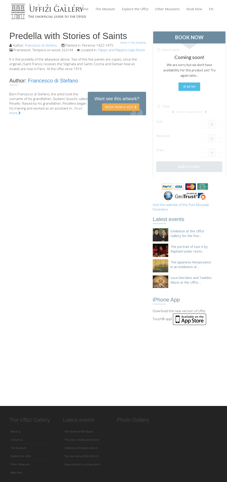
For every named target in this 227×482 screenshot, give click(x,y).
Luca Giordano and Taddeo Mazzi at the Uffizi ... (190, 279)
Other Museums (167, 9)
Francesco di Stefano (41, 45)
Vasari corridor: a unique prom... (83, 464)
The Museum (105, 9)
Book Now (194, 9)
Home (83, 9)
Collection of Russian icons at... (82, 448)
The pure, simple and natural (81, 440)
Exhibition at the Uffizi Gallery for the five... (187, 233)
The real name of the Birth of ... (82, 456)
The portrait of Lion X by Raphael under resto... (189, 248)
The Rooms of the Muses (78, 431)
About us (15, 431)
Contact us (16, 440)
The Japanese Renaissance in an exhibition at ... (190, 264)
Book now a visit (121, 107)
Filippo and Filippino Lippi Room (121, 50)
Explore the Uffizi (135, 9)
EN (211, 9)
